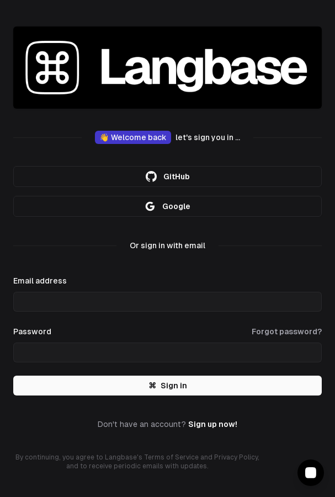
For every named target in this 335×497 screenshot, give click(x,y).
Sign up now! (212, 424)
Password (32, 331)
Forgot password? (287, 331)
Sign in (167, 385)
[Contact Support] (310, 472)
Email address (40, 280)
